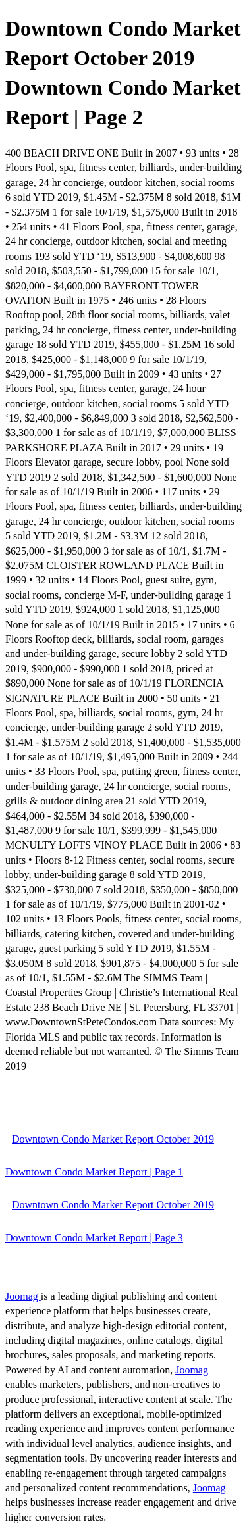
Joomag (23, 1296)
